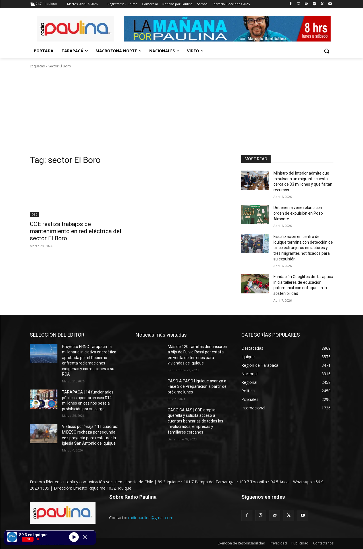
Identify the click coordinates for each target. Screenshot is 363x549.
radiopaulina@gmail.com (150, 517)
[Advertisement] (181, 112)
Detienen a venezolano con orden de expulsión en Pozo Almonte (298, 213)
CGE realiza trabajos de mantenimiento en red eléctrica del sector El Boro (75, 231)
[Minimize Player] (85, 537)
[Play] (74, 537)
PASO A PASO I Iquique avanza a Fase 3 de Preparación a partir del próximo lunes (197, 386)
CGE (34, 214)
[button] (326, 51)
